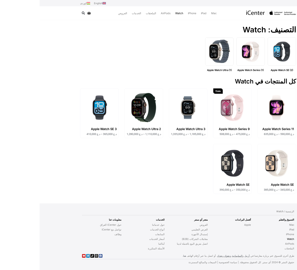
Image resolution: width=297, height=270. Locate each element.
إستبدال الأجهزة (160, 234)
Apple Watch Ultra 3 (151, 129)
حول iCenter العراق (71, 224)
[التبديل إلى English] (60, 3)
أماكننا (122, 243)
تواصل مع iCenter (72, 229)
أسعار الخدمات (117, 238)
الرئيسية (250, 211)
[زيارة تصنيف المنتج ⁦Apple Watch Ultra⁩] (180, 54)
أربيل (207, 255)
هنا (145, 255)
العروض (164, 224)
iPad (252, 229)
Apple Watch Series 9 (194, 129)
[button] (44, 13)
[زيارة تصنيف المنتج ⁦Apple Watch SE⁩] (242, 54)
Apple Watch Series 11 (238, 129)
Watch (251, 238)
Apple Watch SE (242, 185)
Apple (208, 224)
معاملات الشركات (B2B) (155, 238)
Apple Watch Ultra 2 (106, 129)
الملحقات (250, 248)
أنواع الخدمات (117, 229)
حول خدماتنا (119, 224)
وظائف (78, 234)
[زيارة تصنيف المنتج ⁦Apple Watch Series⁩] (211, 54)
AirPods (250, 243)
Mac (252, 224)
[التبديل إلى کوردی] (45, 3)
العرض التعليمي (160, 229)
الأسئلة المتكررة (116, 248)
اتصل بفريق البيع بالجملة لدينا (152, 243)
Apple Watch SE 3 (64, 129)
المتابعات (120, 234)
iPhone (250, 234)
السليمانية (197, 255)
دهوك (187, 255)
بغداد (180, 255)
